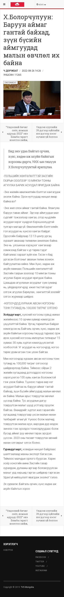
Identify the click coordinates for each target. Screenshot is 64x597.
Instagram (41, 570)
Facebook (40, 557)
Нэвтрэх (8, 550)
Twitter (39, 561)
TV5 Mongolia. (27, 587)
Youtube (40, 566)
